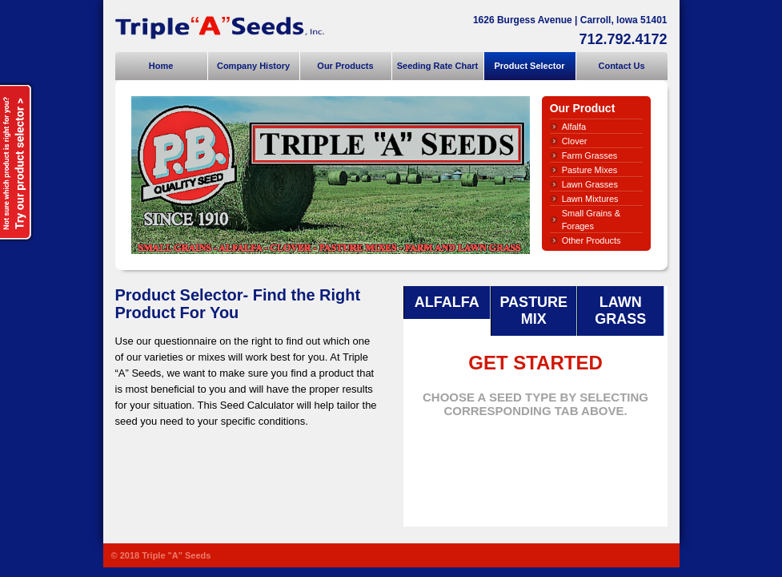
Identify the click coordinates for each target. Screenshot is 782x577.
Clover (575, 141)
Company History (253, 66)
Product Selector (529, 66)
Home (161, 66)
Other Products (591, 240)
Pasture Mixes (590, 170)
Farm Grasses (590, 155)
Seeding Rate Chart (437, 66)
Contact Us (621, 66)
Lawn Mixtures (590, 199)
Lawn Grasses (590, 184)
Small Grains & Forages (591, 219)
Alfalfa (574, 126)
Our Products (345, 66)
